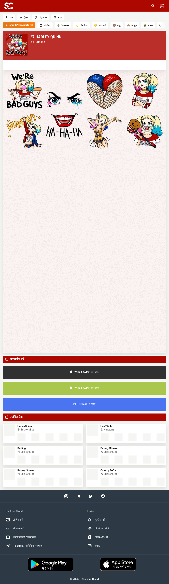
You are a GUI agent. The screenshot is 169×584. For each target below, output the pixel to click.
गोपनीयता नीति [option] (98, 528)
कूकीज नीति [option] (96, 520)
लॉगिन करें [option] (14, 520)
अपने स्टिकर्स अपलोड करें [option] (21, 537)
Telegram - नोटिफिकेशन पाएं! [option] (24, 546)
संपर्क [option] (93, 546)
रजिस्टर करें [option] (15, 528)
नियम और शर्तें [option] (97, 537)
